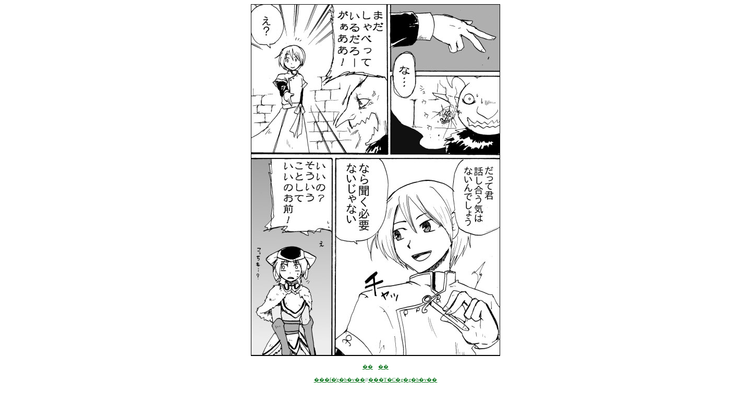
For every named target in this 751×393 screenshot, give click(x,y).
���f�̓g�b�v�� (339, 380)
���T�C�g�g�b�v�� (403, 380)
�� (367, 367)
